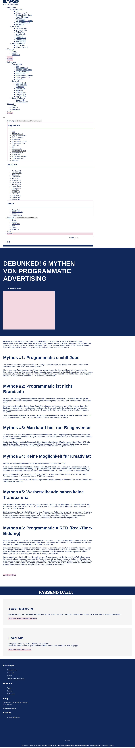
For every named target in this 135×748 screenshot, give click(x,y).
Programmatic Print (23, 23)
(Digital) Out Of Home (24, 15)
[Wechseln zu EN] (8, 241)
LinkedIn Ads (21, 34)
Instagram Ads (21, 30)
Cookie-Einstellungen (82, 745)
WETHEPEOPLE (47, 745)
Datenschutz (70, 745)
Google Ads (20, 45)
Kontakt (10, 58)
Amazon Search (22, 47)
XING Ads (19, 36)
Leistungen (11, 7)
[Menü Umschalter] (4, 117)
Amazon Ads (20, 19)
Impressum (61, 745)
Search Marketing (18, 43)
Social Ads (16, 26)
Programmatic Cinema (24, 21)
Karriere (15, 53)
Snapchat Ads (21, 38)
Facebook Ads (21, 28)
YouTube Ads (21, 41)
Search (10, 203)
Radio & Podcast (22, 17)
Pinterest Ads (21, 40)
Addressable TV (22, 13)
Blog (9, 111)
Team (14, 51)
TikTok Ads (20, 32)
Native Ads (20, 24)
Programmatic (17, 9)
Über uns (10, 49)
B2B (17, 11)
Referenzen (16, 55)
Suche (71, 238)
